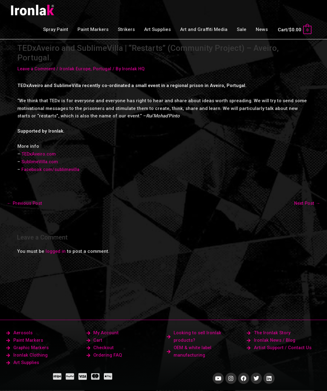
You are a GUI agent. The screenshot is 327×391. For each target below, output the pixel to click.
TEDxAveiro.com (39, 154)
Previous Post (25, 203)
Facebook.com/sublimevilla (51, 169)
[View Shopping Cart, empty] (294, 30)
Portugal (104, 69)
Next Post (306, 203)
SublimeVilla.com (40, 161)
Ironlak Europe (77, 69)
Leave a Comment (37, 69)
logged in (56, 251)
